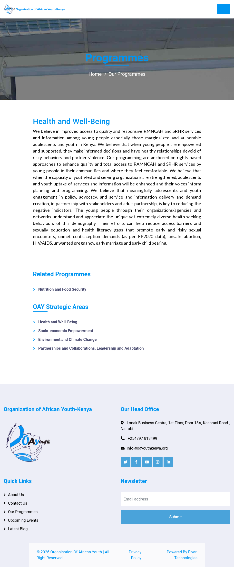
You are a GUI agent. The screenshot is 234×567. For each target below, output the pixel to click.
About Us (16, 494)
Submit (175, 517)
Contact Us (17, 503)
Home (95, 74)
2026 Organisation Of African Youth (71, 552)
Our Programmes (127, 74)
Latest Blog (18, 529)
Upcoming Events (23, 520)
